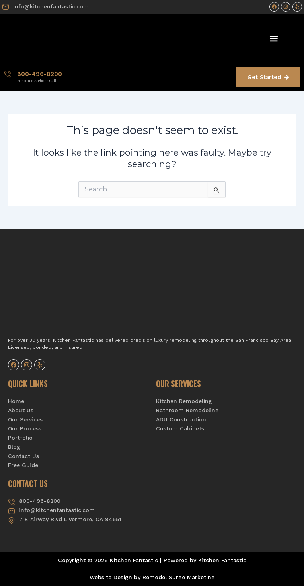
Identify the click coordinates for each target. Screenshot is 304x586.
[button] (273, 38)
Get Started (268, 77)
